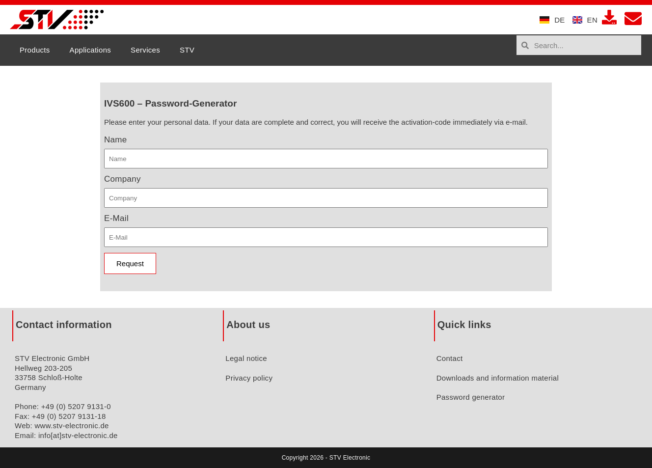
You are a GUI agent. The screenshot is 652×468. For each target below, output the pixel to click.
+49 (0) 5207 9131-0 (76, 406)
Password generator (470, 397)
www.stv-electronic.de (71, 425)
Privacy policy (248, 378)
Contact (449, 358)
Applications (90, 50)
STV (187, 50)
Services (145, 50)
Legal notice (246, 358)
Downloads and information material (497, 378)
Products (35, 50)
